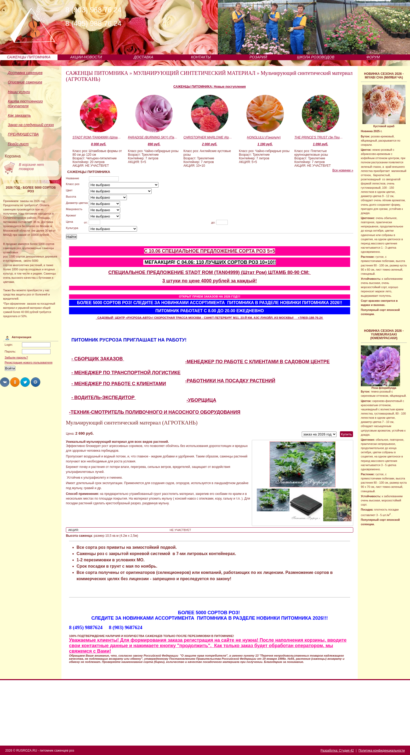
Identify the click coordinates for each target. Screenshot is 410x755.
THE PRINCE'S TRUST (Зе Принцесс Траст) (319, 137)
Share (4, 382)
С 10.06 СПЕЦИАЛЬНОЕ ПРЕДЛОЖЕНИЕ (191, 251)
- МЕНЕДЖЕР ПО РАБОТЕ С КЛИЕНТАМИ (118, 383)
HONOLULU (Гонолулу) (264, 137)
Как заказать (19, 115)
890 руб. (154, 144)
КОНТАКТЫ (201, 57)
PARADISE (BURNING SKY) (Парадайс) (153, 137)
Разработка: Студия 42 (337, 750)
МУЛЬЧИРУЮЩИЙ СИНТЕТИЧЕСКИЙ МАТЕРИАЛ (194, 73)
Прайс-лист (18, 144)
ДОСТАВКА (143, 57)
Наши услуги (19, 92)
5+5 (271, 251)
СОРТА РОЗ (252, 251)
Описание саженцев (25, 82)
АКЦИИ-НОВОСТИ (86, 57)
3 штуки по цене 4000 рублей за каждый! (209, 280)
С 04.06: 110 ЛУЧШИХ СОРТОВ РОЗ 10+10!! (226, 262)
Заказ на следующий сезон (31, 125)
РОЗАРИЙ (258, 57)
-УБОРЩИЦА (201, 400)
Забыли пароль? (16, 357)
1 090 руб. (320, 144)
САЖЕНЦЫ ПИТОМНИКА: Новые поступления (209, 86)
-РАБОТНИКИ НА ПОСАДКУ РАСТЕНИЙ (230, 380)
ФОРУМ (373, 57)
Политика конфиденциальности (381, 750)
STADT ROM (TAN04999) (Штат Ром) (97, 137)
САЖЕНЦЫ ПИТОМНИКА (28, 57)
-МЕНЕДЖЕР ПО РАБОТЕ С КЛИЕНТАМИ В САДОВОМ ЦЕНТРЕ (257, 361)
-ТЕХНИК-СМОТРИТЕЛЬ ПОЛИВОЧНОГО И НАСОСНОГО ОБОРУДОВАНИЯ (154, 412)
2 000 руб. (209, 144)
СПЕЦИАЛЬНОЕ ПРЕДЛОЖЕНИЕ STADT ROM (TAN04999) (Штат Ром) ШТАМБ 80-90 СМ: (209, 272)
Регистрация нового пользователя (29, 362)
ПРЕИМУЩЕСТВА (23, 134)
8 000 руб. (98, 144)
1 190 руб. (265, 144)
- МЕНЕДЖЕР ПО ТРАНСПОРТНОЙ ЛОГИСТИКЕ (125, 372)
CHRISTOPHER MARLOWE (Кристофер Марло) (208, 137)
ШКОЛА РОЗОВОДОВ (315, 57)
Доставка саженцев (25, 73)
